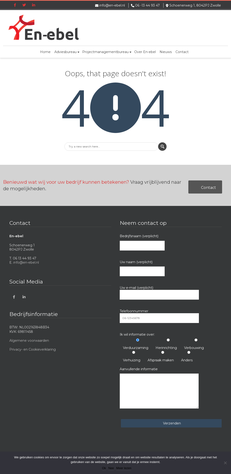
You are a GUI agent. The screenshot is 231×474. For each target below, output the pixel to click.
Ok (104, 468)
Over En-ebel (145, 52)
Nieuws (166, 52)
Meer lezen (123, 468)
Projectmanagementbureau (106, 52)
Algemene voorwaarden (29, 340)
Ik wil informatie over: (137, 334)
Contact (182, 52)
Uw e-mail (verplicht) (159, 293)
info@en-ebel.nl (112, 5)
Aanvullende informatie (159, 388)
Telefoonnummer (159, 316)
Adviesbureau (66, 52)
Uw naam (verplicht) (142, 268)
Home (45, 52)
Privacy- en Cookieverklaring (32, 349)
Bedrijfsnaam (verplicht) (142, 242)
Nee (111, 468)
